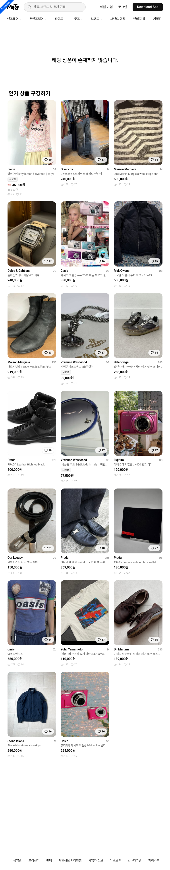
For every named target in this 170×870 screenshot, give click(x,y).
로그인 (122, 7)
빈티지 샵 (139, 19)
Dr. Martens (121, 649)
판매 (49, 860)
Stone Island (16, 741)
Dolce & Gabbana (19, 270)
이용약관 (16, 860)
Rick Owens (121, 270)
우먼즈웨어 (38, 19)
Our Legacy (15, 557)
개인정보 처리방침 (70, 860)
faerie (11, 169)
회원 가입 (106, 7)
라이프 (60, 19)
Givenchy (67, 169)
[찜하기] (48, 160)
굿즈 (78, 19)
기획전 (157, 19)
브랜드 (96, 19)
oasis (11, 649)
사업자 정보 (95, 860)
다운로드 (115, 860)
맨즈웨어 (14, 19)
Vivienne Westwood (74, 362)
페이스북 (154, 860)
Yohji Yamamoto (72, 649)
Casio (64, 270)
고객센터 (34, 860)
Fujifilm (119, 460)
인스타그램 (134, 860)
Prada (11, 460)
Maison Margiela (125, 169)
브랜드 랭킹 (117, 19)
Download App (147, 7)
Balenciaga (121, 362)
